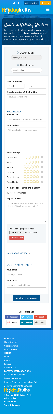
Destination (25, 52)
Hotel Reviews (10, 342)
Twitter (28, 317)
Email (41, 322)
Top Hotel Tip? (14, 198)
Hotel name (25, 65)
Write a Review (10, 349)
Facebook (14, 317)
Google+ (42, 317)
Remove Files (17, 238)
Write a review (31, 3)
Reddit (14, 322)
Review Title (13, 114)
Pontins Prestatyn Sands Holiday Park (20, 382)
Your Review (13, 125)
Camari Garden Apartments (16, 374)
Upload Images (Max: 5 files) (21, 228)
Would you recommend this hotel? (23, 187)
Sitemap (7, 364)
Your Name (12, 269)
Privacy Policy (10, 398)
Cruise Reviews (11, 345)
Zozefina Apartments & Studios (18, 385)
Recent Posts (10, 367)
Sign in (45, 3)
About (7, 356)
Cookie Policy (10, 401)
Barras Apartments (12, 378)
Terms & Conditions (12, 405)
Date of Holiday (14, 81)
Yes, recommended (18, 192)
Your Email (12, 280)
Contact (7, 360)
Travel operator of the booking (22, 92)
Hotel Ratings (13, 152)
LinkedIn (28, 322)
